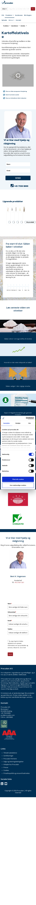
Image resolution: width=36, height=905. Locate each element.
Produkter (9, 15)
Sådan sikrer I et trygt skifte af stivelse (18, 339)
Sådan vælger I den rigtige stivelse (18, 386)
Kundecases (19, 15)
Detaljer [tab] (17, 423)
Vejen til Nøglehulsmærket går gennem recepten (18, 413)
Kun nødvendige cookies (18, 485)
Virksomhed (12, 612)
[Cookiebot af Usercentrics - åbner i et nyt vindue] (26, 418)
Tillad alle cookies (18, 479)
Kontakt (18, 20)
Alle (3, 9)
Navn (10, 603)
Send (18, 178)
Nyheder (4, 20)
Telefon (10, 629)
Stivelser (23, 26)
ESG (3, 15)
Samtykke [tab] (6, 423)
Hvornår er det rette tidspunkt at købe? (18, 362)
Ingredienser (14, 26)
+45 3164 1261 (19, 582)
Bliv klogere (27, 15)
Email (10, 620)
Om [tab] (29, 423)
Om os (11, 20)
